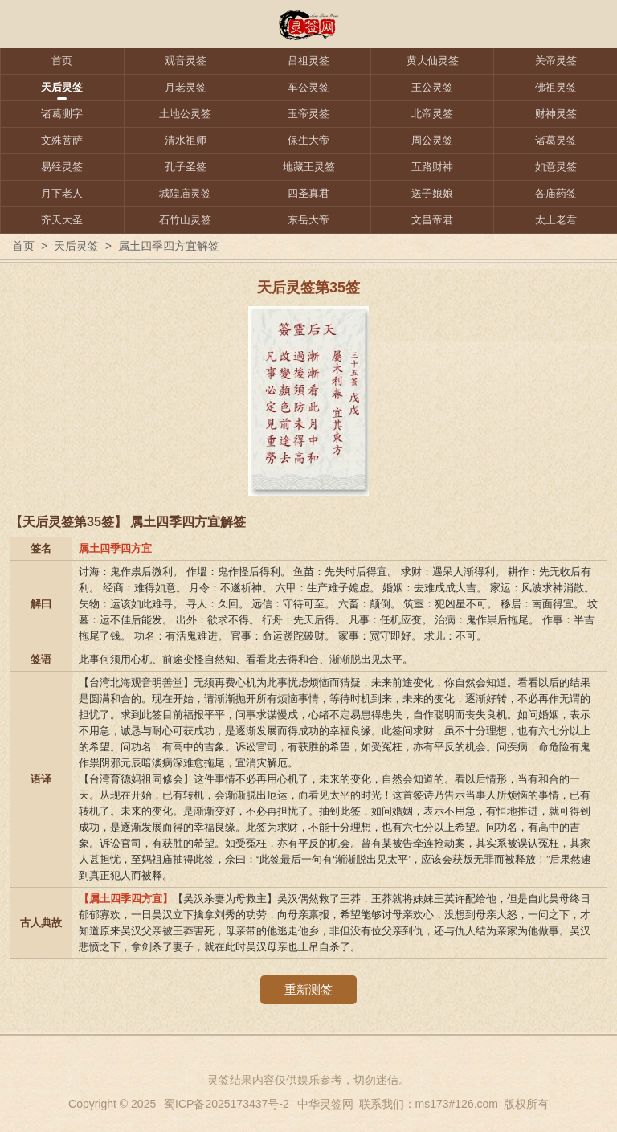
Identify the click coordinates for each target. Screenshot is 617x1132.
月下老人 (62, 193)
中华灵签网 (325, 1103)
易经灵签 (62, 167)
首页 (61, 61)
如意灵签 (556, 167)
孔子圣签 (185, 167)
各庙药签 (556, 193)
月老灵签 (185, 87)
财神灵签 (556, 114)
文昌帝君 (432, 220)
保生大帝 (308, 140)
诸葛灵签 (556, 140)
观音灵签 (185, 61)
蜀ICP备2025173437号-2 (226, 1103)
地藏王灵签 (309, 167)
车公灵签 (308, 87)
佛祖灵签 (556, 87)
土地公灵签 (185, 114)
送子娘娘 (432, 193)
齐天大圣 (62, 220)
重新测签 (308, 989)
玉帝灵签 (308, 114)
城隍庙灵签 (185, 193)
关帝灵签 (556, 61)
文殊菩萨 (62, 140)
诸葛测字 (62, 114)
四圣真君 (308, 193)
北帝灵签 (432, 114)
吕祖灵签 (308, 61)
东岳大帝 (308, 220)
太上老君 (556, 220)
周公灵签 (432, 140)
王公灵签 (432, 87)
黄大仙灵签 (433, 61)
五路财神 (432, 167)
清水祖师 (185, 140)
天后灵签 (62, 87)
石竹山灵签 (185, 220)
